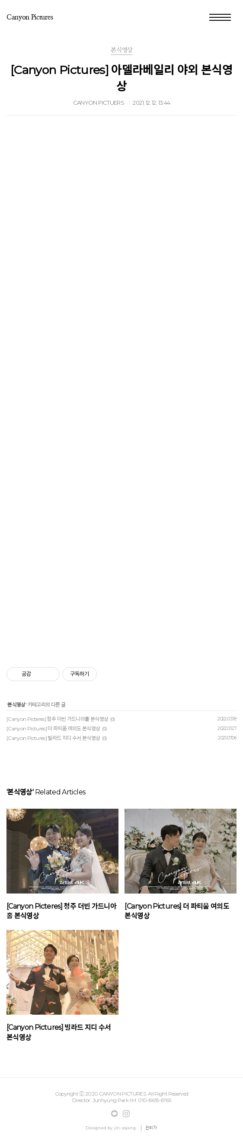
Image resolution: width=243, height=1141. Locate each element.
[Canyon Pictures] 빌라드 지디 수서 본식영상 (53, 738)
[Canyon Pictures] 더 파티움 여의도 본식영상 (53, 728)
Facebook (114, 1114)
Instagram (126, 1114)
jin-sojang (125, 1127)
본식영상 (16, 704)
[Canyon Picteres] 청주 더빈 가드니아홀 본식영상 (57, 719)
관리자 (151, 1127)
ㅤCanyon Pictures (29, 17)
